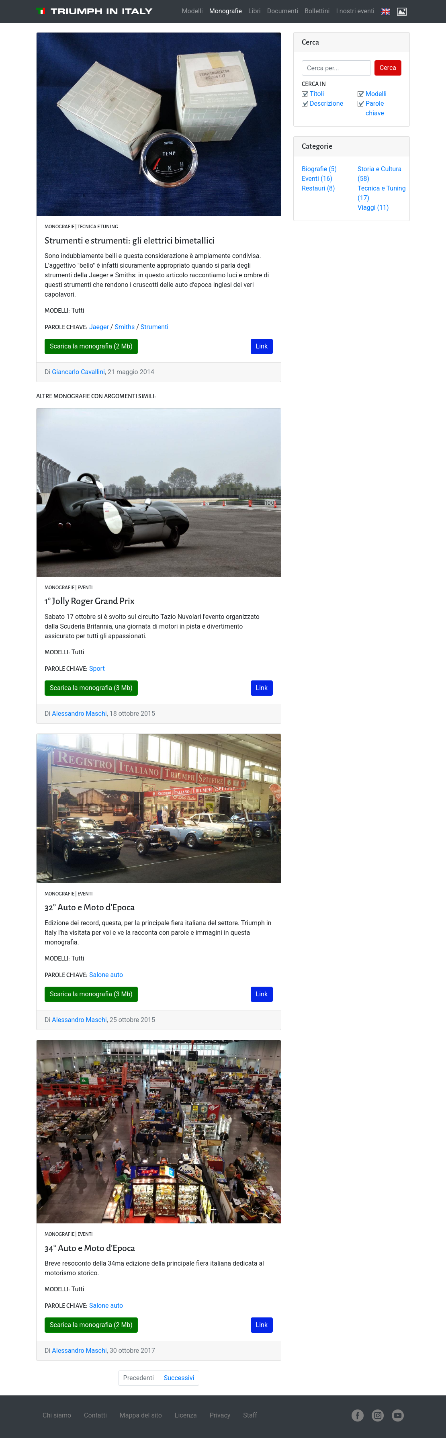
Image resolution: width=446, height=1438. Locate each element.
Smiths (125, 327)
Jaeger (99, 327)
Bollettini (317, 11)
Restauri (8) (318, 188)
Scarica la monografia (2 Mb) (91, 346)
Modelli (192, 11)
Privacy (220, 1415)
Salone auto (106, 975)
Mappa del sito (141, 1415)
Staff (250, 1415)
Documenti (282, 11)
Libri (254, 11)
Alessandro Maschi (79, 713)
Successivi (179, 1378)
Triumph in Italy (102, 11)
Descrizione (326, 103)
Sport (97, 668)
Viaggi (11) (373, 207)
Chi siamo (57, 1415)
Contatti (95, 1415)
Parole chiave (375, 108)
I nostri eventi (355, 11)
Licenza (186, 1415)
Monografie (225, 11)
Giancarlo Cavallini (78, 372)
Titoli (317, 94)
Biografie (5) (319, 169)
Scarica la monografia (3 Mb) (91, 688)
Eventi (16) (317, 178)
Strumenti (154, 327)
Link (262, 346)
